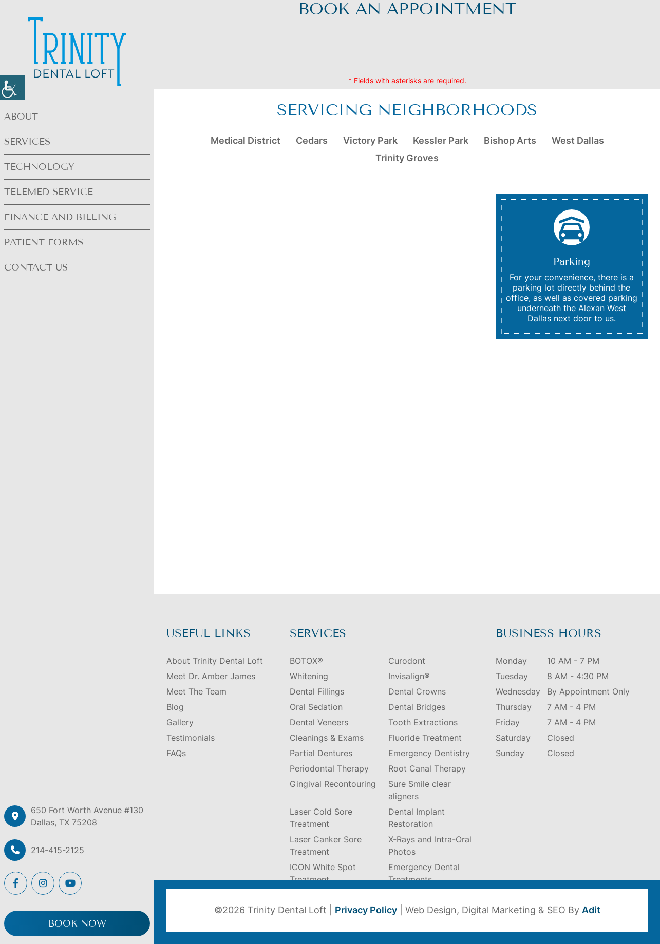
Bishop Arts (510, 140)
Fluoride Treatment (425, 738)
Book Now (77, 923)
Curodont (406, 661)
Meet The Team (196, 691)
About (21, 116)
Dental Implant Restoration (416, 817)
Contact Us (36, 267)
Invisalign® (409, 676)
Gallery (180, 722)
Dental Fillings (317, 691)
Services (27, 141)
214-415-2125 (57, 850)
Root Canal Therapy (427, 768)
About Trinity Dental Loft (214, 661)
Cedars (312, 140)
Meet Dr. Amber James (210, 676)
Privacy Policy (366, 909)
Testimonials (190, 738)
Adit (591, 909)
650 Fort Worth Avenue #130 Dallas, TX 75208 (87, 816)
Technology (39, 166)
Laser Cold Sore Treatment (321, 817)
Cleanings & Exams (327, 738)
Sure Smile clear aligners (419, 790)
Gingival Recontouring (333, 784)
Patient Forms (43, 242)
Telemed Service (48, 192)
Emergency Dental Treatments (424, 873)
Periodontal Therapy (329, 768)
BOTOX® (306, 661)
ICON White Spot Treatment (323, 873)
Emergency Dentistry (429, 753)
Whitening (309, 676)
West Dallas (578, 140)
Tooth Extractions (423, 722)
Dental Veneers (319, 722)
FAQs (176, 753)
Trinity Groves (407, 157)
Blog (175, 707)
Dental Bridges (416, 707)
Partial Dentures (321, 753)
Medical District (245, 140)
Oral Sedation (316, 707)
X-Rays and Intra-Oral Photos (430, 845)
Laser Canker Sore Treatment (326, 845)
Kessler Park (440, 140)
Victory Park (370, 140)
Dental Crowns (417, 691)
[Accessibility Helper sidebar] (12, 87)
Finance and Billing (60, 217)
